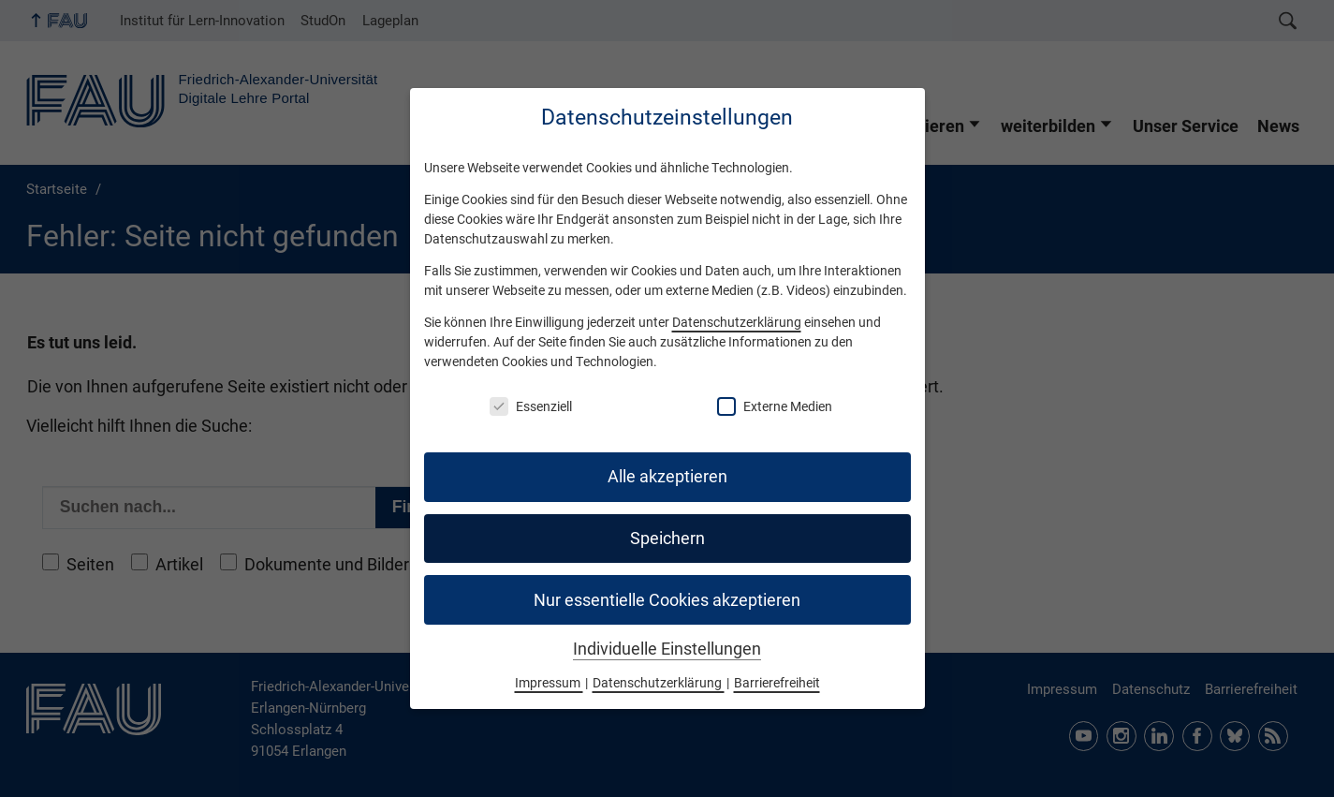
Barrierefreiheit (777, 682)
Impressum (549, 682)
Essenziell (531, 406)
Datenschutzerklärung (736, 322)
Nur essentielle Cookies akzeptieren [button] (667, 600)
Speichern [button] (667, 538)
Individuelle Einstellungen (667, 649)
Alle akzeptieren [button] (667, 476)
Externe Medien (774, 406)
